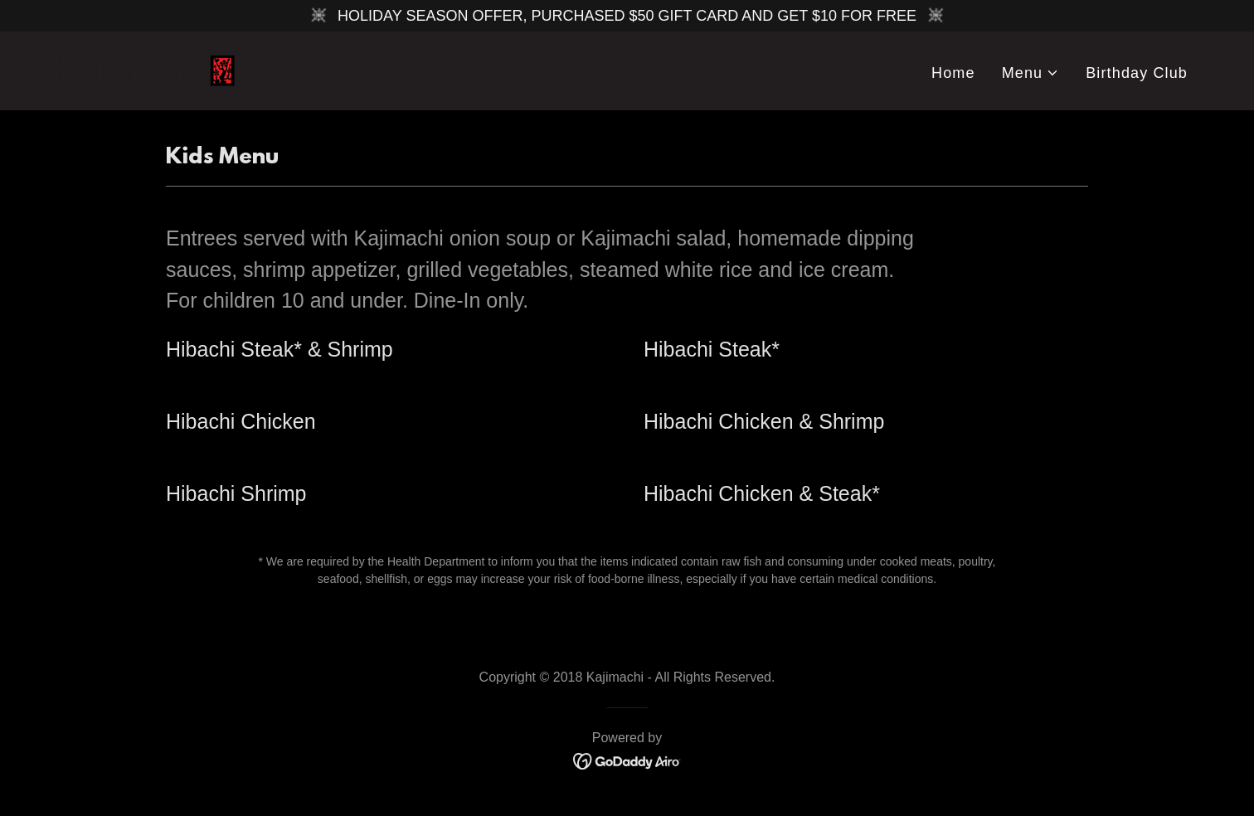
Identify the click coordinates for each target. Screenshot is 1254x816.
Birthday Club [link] (1137, 73)
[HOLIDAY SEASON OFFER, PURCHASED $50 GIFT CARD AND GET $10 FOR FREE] (627, 15)
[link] (149, 69)
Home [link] (953, 73)
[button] (1031, 73)
